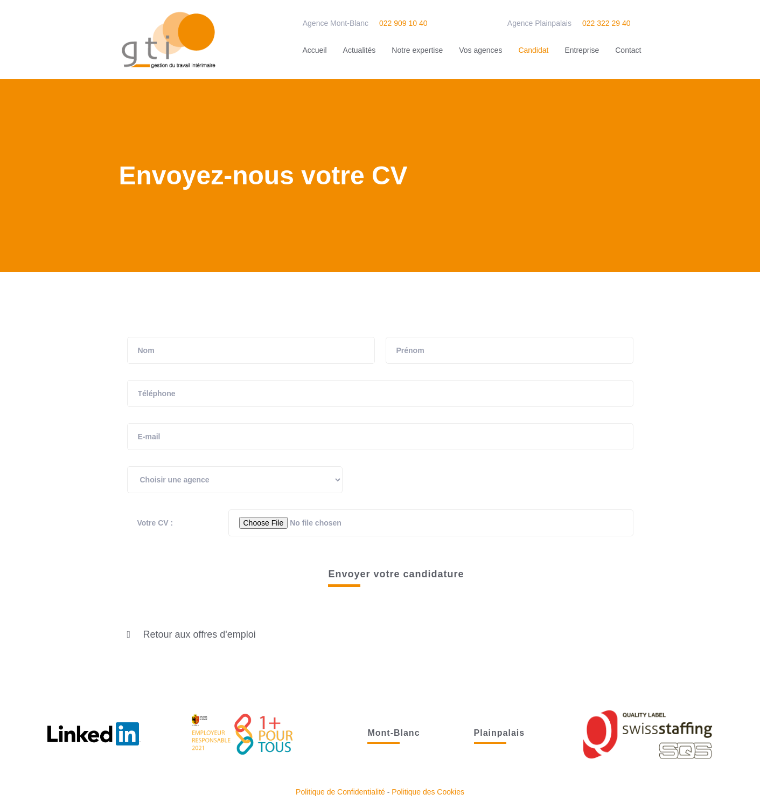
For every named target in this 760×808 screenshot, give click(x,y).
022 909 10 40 (403, 23)
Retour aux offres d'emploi (199, 634)
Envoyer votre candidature (396, 574)
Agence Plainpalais (539, 23)
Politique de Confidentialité (340, 792)
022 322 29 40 (606, 23)
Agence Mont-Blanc (335, 23)
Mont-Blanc (393, 732)
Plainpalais (499, 732)
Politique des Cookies (428, 792)
